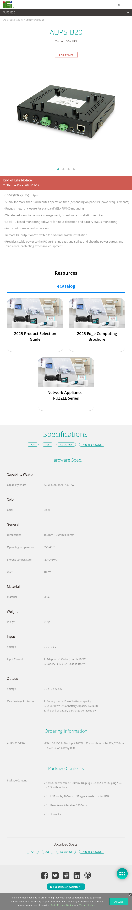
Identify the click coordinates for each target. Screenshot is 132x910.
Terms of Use (86, 905)
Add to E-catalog (92, 444)
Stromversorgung (35, 19)
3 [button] (68, 169)
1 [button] (58, 169)
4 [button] (73, 169)
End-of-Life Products (13, 19)
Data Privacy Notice (62, 905)
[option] (66, 111)
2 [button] (63, 169)
